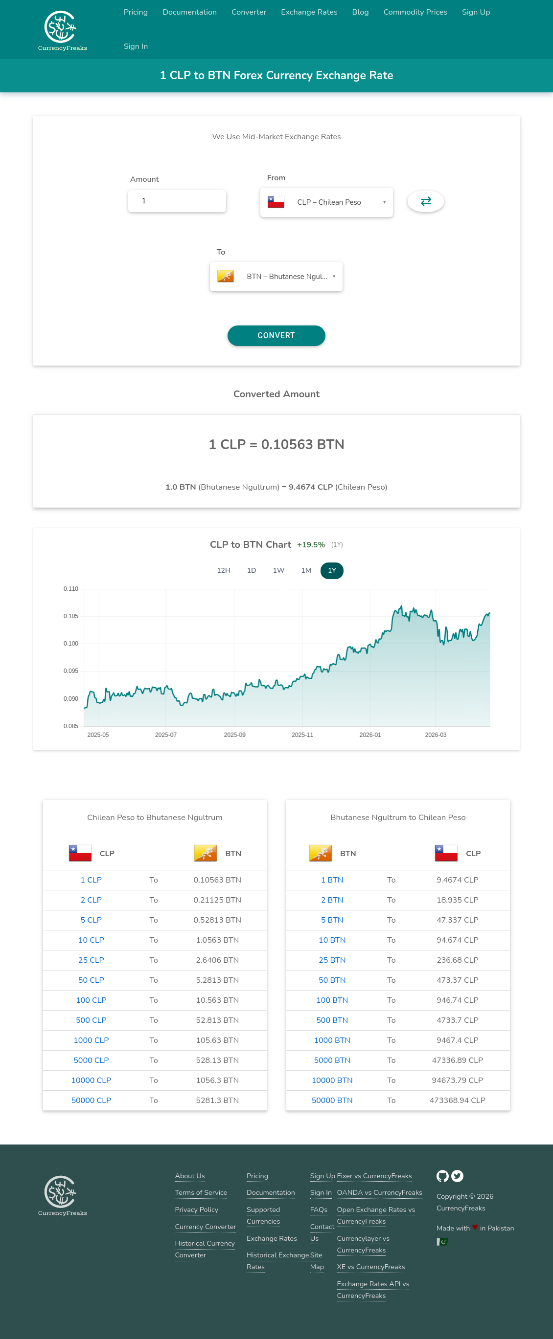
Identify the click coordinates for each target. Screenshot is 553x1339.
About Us (190, 1176)
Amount (144, 179)
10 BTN (332, 940)
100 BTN (332, 1000)
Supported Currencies (263, 1215)
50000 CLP (91, 1100)
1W (279, 570)
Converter (248, 12)
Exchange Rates (309, 12)
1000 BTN (332, 1040)
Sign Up (476, 12)
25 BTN (332, 960)
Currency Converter (205, 1226)
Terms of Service (201, 1192)
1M (306, 570)
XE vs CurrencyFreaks (371, 1267)
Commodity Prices (415, 12)
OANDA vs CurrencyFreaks (379, 1192)
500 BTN (332, 1020)
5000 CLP (91, 1060)
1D (251, 570)
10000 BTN (332, 1080)
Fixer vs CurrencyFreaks (374, 1176)
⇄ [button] (426, 201)
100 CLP (91, 1000)
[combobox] (326, 202)
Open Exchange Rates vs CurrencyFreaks (376, 1215)
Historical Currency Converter (205, 1249)
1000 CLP (91, 1040)
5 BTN (332, 920)
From (276, 178)
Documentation (189, 12)
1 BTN (332, 880)
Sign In (136, 46)
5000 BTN (332, 1060)
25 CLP (91, 960)
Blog (360, 12)
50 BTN (332, 980)
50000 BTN (332, 1100)
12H (223, 570)
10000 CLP (91, 1080)
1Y (332, 570)
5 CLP (91, 920)
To (221, 252)
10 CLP (91, 940)
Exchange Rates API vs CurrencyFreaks (373, 1289)
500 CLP (91, 1020)
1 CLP (91, 880)
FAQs (318, 1209)
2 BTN (332, 900)
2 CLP (91, 900)
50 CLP (91, 980)
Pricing (136, 12)
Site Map (317, 1261)
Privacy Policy (196, 1209)
